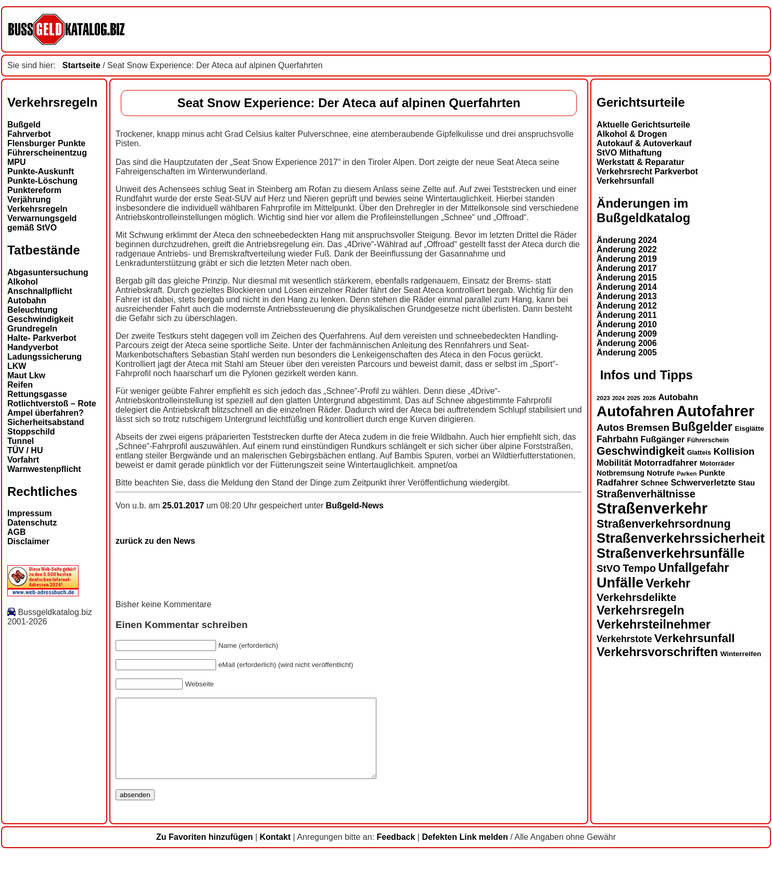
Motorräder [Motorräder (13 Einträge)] (717, 463)
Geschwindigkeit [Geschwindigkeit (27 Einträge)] (641, 451)
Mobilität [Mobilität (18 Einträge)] (614, 462)
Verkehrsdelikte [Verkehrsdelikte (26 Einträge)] (636, 597)
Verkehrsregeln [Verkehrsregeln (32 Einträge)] (640, 610)
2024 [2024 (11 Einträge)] (618, 398)
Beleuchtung (32, 309)
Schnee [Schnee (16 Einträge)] (654, 482)
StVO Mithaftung (629, 152)
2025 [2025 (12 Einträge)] (633, 398)
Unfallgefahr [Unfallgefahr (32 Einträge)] (693, 567)
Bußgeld (24, 124)
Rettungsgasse (37, 394)
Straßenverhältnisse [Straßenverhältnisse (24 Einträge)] (646, 494)
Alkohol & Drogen (632, 134)
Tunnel (20, 441)
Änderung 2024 (627, 240)
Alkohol (22, 281)
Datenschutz (32, 522)
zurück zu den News (155, 540)
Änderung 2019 (627, 258)
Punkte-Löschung (42, 180)
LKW (16, 366)
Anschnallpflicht (39, 291)
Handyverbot (32, 347)
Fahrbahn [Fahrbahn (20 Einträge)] (617, 439)
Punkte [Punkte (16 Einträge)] (712, 472)
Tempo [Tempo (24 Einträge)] (639, 568)
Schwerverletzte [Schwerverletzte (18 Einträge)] (703, 482)
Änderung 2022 (627, 249)
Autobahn (26, 300)
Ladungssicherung (44, 356)
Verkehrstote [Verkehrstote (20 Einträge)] (624, 639)
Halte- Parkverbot (42, 338)
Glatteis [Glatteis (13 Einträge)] (699, 452)
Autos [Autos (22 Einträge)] (610, 427)
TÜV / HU (25, 450)
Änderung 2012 (627, 305)
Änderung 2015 (627, 277)
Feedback (396, 852)
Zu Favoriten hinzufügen (204, 852)
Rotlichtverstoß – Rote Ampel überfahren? (51, 408)
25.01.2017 (184, 505)
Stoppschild (31, 431)
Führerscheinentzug (47, 152)
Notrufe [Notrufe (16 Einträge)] (660, 472)
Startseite (81, 65)
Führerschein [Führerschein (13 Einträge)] (708, 440)
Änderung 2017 (627, 268)
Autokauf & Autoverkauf (644, 143)
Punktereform (34, 190)
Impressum (29, 513)
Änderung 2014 (627, 287)
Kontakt (275, 852)
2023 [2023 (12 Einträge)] (603, 398)
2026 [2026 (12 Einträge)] (649, 398)
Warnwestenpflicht (44, 469)
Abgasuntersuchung (47, 272)
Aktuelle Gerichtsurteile (643, 124)
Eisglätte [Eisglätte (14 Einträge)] (749, 428)
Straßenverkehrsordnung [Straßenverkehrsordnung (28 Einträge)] (664, 523)
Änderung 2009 (627, 333)
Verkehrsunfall (625, 180)
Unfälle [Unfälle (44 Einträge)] (620, 583)
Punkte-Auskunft (40, 171)
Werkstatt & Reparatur (641, 162)
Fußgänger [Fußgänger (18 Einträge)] (662, 439)
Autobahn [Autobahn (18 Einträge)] (678, 397)
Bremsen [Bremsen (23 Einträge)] (648, 427)
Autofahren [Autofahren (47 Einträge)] (635, 411)
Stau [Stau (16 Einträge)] (746, 482)
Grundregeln (32, 328)
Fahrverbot (29, 134)
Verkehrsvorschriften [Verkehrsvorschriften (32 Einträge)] (657, 652)
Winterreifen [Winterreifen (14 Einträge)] (741, 654)
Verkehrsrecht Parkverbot (647, 171)
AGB (16, 532)
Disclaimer (28, 541)
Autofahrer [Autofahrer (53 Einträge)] (715, 410)
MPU (16, 162)
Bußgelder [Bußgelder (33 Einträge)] (702, 426)
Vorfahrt (23, 459)
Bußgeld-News (355, 505)
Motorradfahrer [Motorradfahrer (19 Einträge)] (666, 463)
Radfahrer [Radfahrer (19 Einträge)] (617, 483)
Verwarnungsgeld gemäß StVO (42, 223)
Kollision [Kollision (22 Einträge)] (734, 451)
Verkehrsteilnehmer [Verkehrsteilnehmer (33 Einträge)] (654, 624)
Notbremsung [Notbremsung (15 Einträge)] (620, 473)
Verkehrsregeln (37, 208)
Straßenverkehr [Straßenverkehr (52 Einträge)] (652, 508)
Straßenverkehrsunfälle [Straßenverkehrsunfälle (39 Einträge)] (671, 553)
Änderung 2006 (627, 343)
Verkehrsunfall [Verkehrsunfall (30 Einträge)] (694, 638)
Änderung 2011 (627, 315)
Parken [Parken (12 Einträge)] (687, 473)
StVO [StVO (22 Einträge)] (609, 568)
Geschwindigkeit (40, 319)
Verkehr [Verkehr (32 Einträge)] (668, 583)
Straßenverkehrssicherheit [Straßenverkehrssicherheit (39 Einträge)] (681, 538)
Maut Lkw (26, 375)
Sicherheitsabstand (45, 422)
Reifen (20, 384)
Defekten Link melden (465, 852)
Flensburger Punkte (46, 143)
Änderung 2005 (627, 352)
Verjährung (29, 199)
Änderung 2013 (627, 296)
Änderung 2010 (627, 324)
